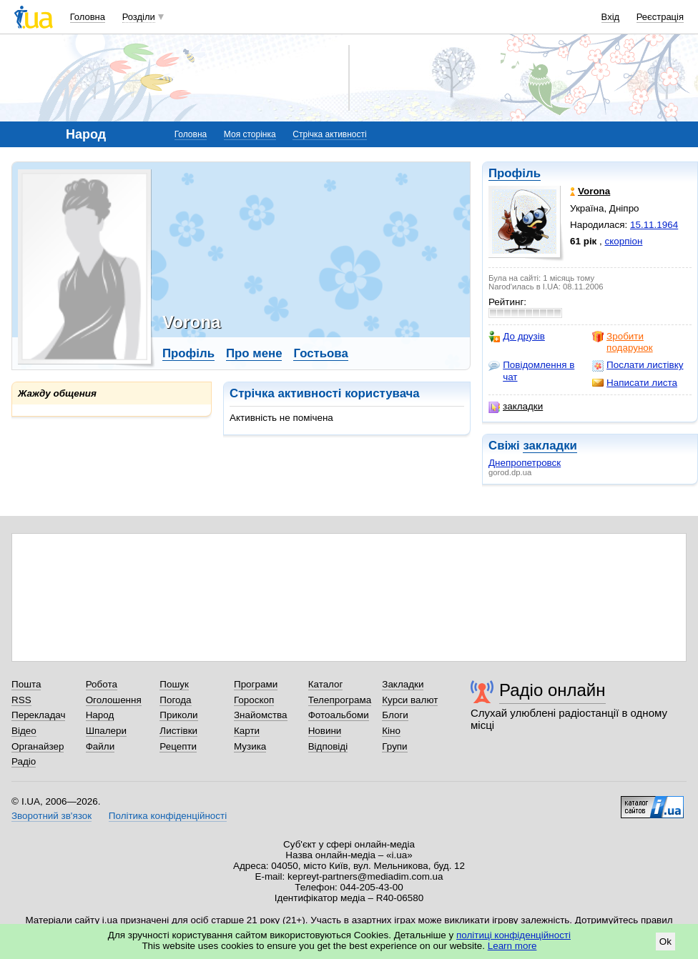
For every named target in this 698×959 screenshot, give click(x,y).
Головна (87, 16)
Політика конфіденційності (168, 815)
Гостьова (320, 353)
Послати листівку (637, 365)
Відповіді (328, 746)
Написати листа (634, 383)
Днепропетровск (524, 462)
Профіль (514, 173)
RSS (21, 700)
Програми (255, 684)
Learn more (512, 945)
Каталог (325, 684)
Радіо (23, 761)
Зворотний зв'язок (51, 815)
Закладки (402, 684)
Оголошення (114, 700)
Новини (325, 730)
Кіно (391, 730)
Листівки (178, 730)
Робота (101, 684)
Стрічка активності (329, 134)
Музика (250, 746)
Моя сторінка (250, 134)
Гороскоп (254, 700)
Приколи (178, 715)
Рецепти (178, 746)
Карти (247, 730)
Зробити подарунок (622, 342)
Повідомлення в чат (531, 370)
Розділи (138, 16)
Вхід (610, 16)
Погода (175, 700)
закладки (515, 406)
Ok (665, 941)
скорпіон (624, 241)
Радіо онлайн (552, 690)
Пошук (174, 684)
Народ (100, 715)
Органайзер (37, 746)
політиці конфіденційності (513, 935)
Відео (23, 730)
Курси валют (410, 700)
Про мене (254, 353)
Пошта (26, 684)
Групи (394, 746)
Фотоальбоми (338, 715)
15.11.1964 (654, 224)
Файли (100, 746)
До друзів (516, 336)
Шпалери (106, 730)
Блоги (395, 715)
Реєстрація (660, 16)
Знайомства (260, 715)
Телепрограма (340, 700)
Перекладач (38, 715)
